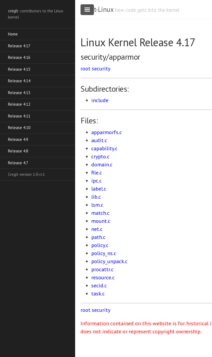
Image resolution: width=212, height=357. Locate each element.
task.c (98, 293)
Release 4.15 (19, 69)
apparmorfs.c (106, 132)
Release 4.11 (19, 116)
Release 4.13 (19, 92)
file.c (96, 172)
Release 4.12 (19, 104)
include (99, 100)
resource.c (103, 277)
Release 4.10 (19, 127)
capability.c (104, 148)
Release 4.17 (19, 45)
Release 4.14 (19, 80)
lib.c (96, 196)
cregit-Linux (97, 9)
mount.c (100, 220)
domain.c (101, 164)
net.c (97, 229)
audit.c (99, 140)
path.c (98, 237)
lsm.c (97, 204)
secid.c (99, 285)
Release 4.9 (18, 139)
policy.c (99, 245)
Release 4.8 (18, 150)
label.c (98, 188)
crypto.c (100, 156)
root (85, 68)
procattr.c (102, 269)
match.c (100, 212)
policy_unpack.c (109, 261)
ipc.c (96, 180)
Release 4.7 (18, 162)
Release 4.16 (19, 57)
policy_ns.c (103, 253)
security (101, 68)
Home (13, 34)
